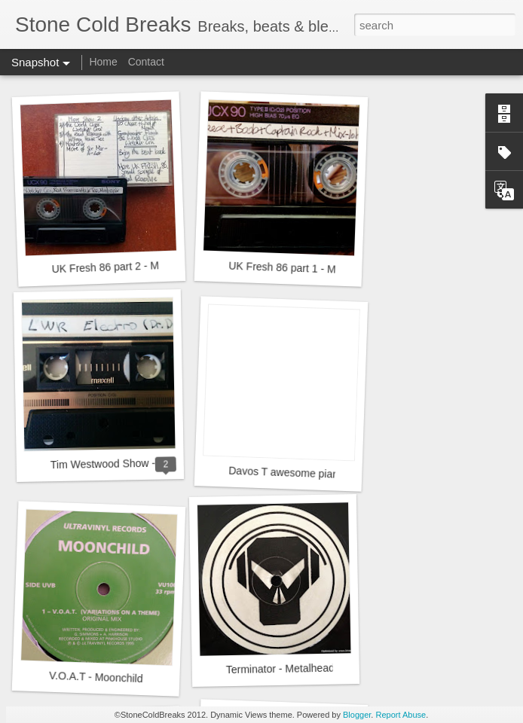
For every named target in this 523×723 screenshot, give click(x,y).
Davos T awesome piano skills (299, 473)
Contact (146, 62)
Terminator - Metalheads (283, 669)
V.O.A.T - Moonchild (96, 677)
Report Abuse (400, 714)
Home (103, 62)
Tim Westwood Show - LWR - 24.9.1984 (143, 463)
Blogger (357, 714)
